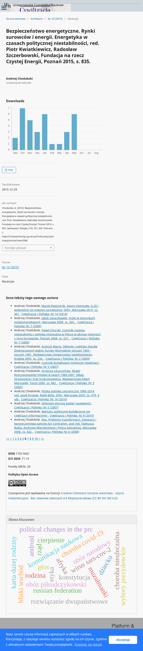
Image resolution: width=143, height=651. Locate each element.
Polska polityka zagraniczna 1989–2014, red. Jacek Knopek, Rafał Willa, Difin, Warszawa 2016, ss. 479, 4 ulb (56, 395)
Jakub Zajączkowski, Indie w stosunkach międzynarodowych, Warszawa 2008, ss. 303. (54, 320)
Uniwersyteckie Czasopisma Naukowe (34, 5)
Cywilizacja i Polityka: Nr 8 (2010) (72, 415)
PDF (10, 170)
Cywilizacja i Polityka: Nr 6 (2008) (57, 432)
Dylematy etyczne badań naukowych (67, 403)
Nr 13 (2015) (55, 19)
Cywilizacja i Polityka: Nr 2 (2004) (68, 359)
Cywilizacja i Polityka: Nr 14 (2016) (44, 314)
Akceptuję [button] (123, 639)
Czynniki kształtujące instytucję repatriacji (70, 363)
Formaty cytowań (15, 248)
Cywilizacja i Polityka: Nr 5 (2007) (36, 367)
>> (42, 439)
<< (7, 439)
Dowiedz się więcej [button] (88, 644)
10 (36, 439)
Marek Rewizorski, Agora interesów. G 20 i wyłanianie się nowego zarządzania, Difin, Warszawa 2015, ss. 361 (56, 310)
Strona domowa (16, 19)
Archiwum (37, 19)
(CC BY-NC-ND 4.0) (104, 498)
